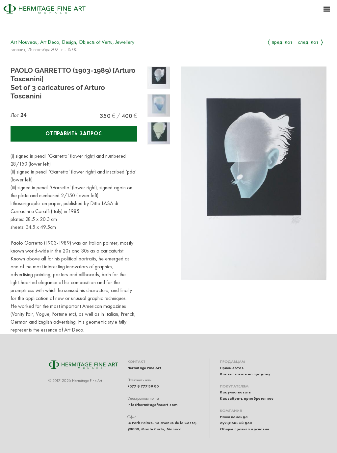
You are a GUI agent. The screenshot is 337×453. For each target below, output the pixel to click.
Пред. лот (282, 42)
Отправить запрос (73, 133)
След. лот (308, 42)
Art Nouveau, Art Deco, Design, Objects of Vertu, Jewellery (72, 42)
